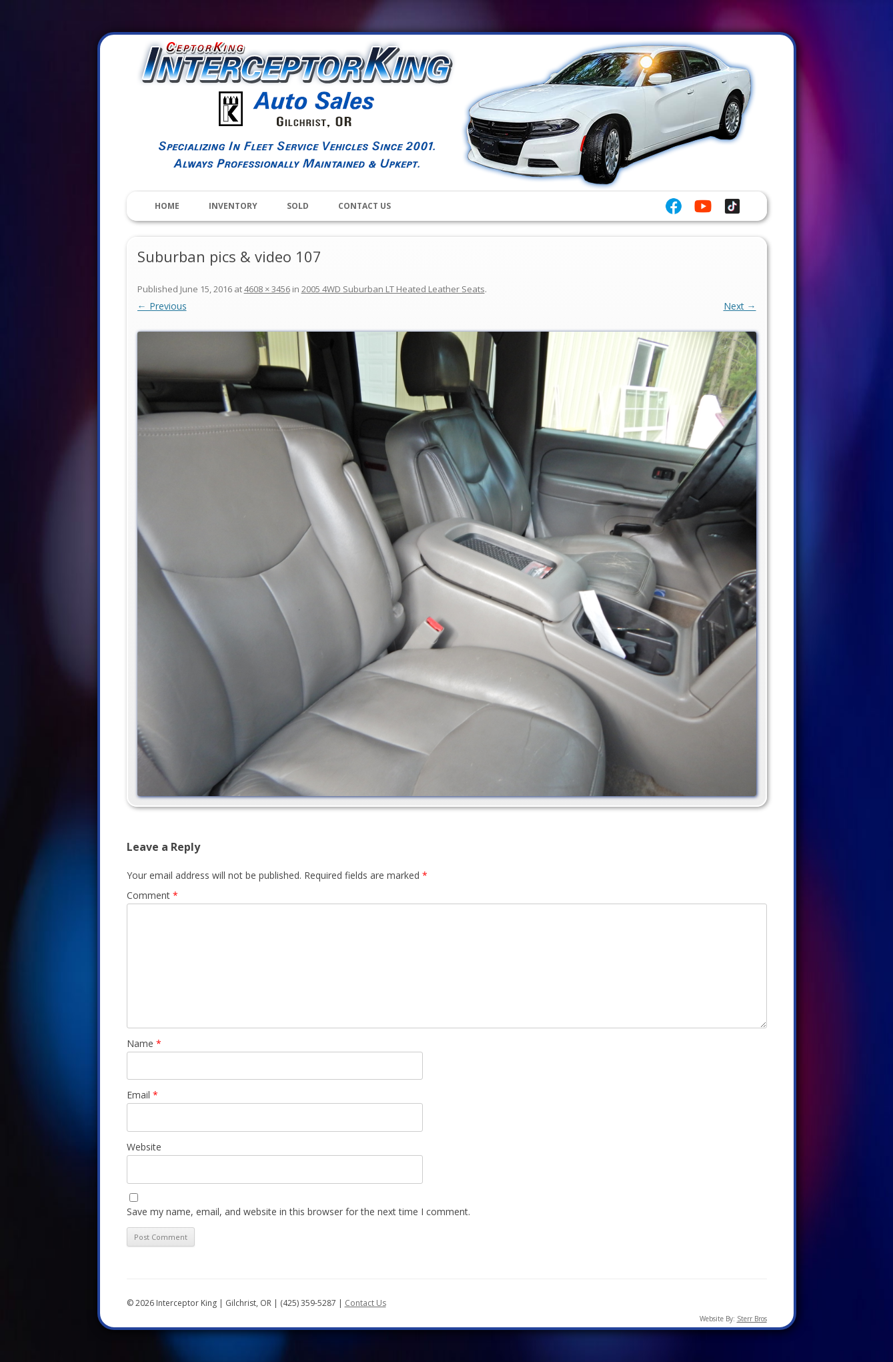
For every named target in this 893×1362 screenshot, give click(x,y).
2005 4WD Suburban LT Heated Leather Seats (393, 289)
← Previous (162, 306)
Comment (152, 895)
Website (144, 1146)
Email (142, 1094)
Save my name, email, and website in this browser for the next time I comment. (298, 1211)
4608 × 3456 (267, 289)
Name (144, 1043)
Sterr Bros (752, 1318)
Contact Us (364, 206)
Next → (740, 306)
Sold (298, 206)
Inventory (233, 206)
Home (167, 206)
